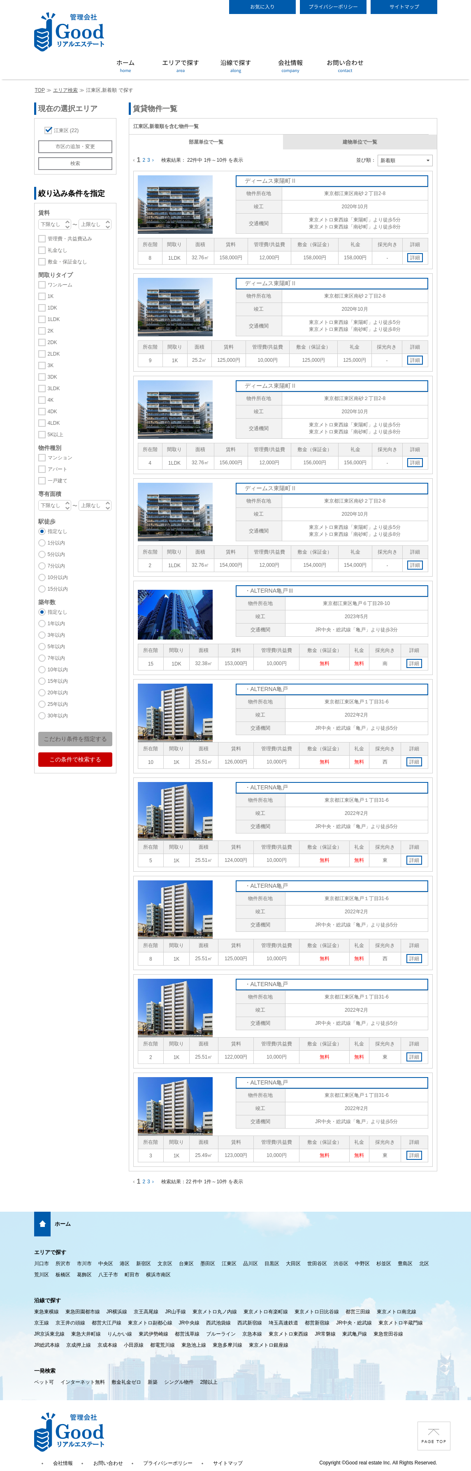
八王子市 (108, 1275)
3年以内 (56, 635)
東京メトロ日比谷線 (317, 1312)
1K (51, 296)
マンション (60, 458)
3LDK (54, 388)
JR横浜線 (117, 1312)
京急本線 (252, 1334)
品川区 (250, 1263)
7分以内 (56, 566)
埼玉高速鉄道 (283, 1323)
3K (51, 365)
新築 (153, 1382)
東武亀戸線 (354, 1334)
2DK (52, 342)
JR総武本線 (47, 1345)
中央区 (105, 1263)
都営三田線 (358, 1312)
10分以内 (58, 577)
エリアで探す (50, 1252)
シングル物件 (179, 1382)
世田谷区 (317, 1263)
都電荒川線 (162, 1345)
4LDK (54, 423)
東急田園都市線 (82, 1312)
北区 (424, 1263)
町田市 (132, 1275)
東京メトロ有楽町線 (266, 1312)
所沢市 (63, 1263)
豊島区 (405, 1263)
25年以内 (58, 704)
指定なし (57, 531)
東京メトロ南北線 (396, 1312)
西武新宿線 (249, 1323)
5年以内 (56, 646)
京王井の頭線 (70, 1323)
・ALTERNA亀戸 (266, 689)
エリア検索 (65, 90)
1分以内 (56, 543)
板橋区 (63, 1275)
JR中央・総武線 (354, 1323)
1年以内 (56, 623)
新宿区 (143, 1263)
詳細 (415, 258)
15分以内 (58, 589)
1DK (52, 308)
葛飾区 (84, 1275)
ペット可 (44, 1382)
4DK (52, 411)
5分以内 (56, 554)
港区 (125, 1263)
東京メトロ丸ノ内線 (215, 1312)
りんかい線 (119, 1334)
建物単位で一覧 (360, 142)
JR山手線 (175, 1312)
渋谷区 (341, 1263)
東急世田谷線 (388, 1334)
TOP (40, 90)
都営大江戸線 (106, 1323)
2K (51, 331)
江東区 (66, 130)
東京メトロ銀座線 (268, 1345)
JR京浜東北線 (49, 1334)
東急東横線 (46, 1312)
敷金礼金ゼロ (126, 1382)
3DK (52, 377)
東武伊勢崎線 (153, 1334)
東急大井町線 (86, 1334)
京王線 (41, 1323)
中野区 (362, 1263)
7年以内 (56, 658)
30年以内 (58, 716)
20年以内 (58, 693)
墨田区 (207, 1263)
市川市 (84, 1263)
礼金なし (57, 250)
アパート (57, 469)
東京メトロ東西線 (288, 1334)
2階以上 (209, 1382)
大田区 (293, 1263)
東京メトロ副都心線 (150, 1323)
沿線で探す (47, 1300)
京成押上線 (78, 1345)
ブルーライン (221, 1334)
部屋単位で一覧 (206, 142)
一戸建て (57, 481)
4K (51, 400)
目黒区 (272, 1263)
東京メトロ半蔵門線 (400, 1323)
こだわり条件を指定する (75, 739)
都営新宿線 (317, 1323)
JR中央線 (189, 1323)
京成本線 (107, 1345)
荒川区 (41, 1275)
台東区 (186, 1263)
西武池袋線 (218, 1323)
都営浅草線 (187, 1334)
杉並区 (383, 1263)
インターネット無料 (82, 1382)
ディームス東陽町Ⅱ (271, 180)
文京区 (165, 1263)
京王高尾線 (146, 1312)
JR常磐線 (325, 1334)
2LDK (54, 354)
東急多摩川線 (227, 1345)
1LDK (54, 319)
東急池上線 (193, 1345)
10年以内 (58, 670)
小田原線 (134, 1345)
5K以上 (56, 435)
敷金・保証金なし (67, 262)
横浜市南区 (158, 1275)
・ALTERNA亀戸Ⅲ (269, 590)
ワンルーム (60, 285)
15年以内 (58, 681)
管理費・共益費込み (70, 239)
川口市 (41, 1263)
